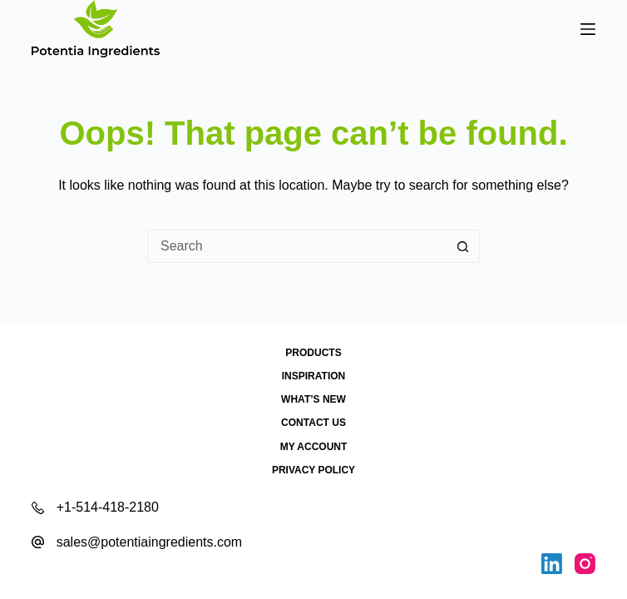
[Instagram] (585, 563)
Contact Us (313, 422)
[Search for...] (297, 246)
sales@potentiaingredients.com (149, 542)
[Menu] (587, 29)
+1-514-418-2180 (108, 507)
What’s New (313, 399)
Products (313, 353)
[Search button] (463, 246)
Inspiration (313, 376)
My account (314, 447)
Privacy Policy (313, 470)
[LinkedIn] (551, 563)
